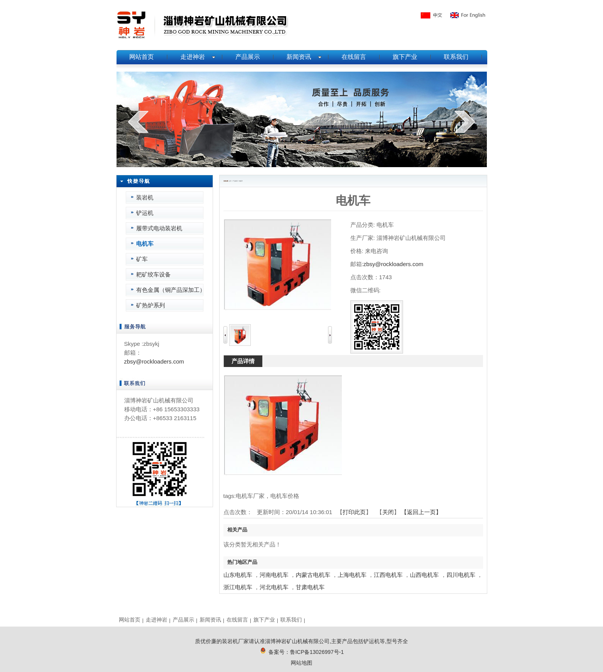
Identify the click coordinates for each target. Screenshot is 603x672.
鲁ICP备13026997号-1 (317, 652)
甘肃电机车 (310, 587)
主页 (230, 181)
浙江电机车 (237, 587)
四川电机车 (460, 574)
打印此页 (354, 512)
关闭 (388, 512)
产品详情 (243, 361)
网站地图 (301, 663)
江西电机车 (388, 574)
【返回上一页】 (421, 512)
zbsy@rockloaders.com (154, 361)
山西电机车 (424, 574)
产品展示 (235, 181)
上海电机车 (352, 574)
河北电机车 (274, 587)
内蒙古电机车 (313, 574)
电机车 (241, 181)
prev (138, 122)
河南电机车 (274, 574)
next (465, 122)
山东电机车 (237, 574)
